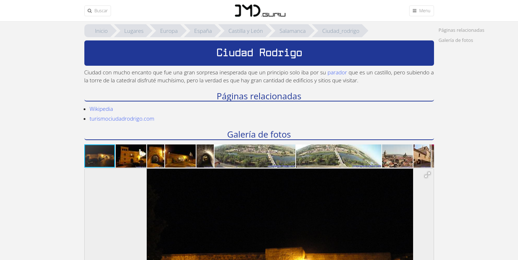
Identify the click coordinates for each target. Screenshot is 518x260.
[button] (131, 156)
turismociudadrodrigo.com (122, 118)
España (203, 30)
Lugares (133, 30)
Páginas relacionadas (461, 30)
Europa (169, 30)
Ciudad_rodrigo (340, 30)
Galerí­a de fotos (456, 40)
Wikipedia (101, 108)
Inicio (101, 30)
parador (337, 72)
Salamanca (292, 30)
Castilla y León (246, 30)
